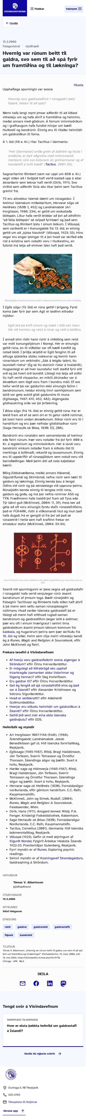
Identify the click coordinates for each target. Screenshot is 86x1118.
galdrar (22, 927)
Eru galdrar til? (21, 681)
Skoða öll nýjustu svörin (43, 1054)
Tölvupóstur (22, 1102)
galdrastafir (62, 927)
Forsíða (14, 23)
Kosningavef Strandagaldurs (61, 858)
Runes (42, 849)
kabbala (9, 632)
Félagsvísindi (11, 46)
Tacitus (50, 164)
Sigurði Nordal (20, 841)
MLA (21, 961)
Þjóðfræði (32, 46)
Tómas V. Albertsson (28, 882)
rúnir (8, 927)
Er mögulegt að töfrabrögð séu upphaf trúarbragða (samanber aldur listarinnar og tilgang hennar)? (42, 672)
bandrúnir (26, 935)
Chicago (7, 961)
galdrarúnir (41, 927)
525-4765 (14, 1095)
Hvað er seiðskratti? (25, 698)
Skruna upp (14, 1111)
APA (15, 961)
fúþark (9, 935)
